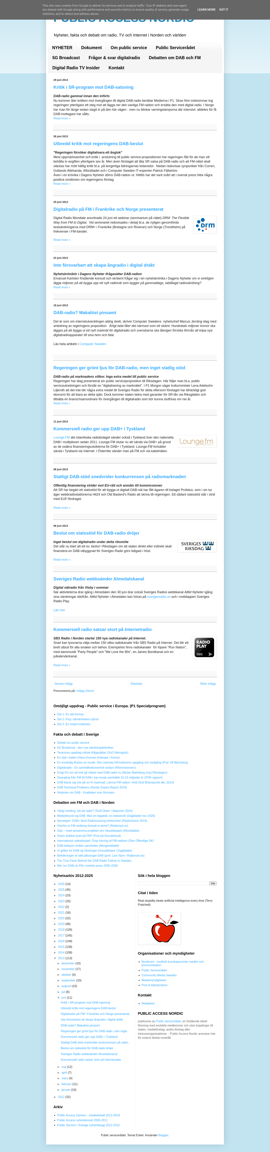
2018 (61, 929)
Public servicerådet (168, 1021)
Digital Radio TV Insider (76, 67)
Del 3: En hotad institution (74, 724)
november (68, 969)
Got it (223, 9)
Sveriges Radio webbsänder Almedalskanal (98, 578)
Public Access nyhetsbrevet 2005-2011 (82, 1120)
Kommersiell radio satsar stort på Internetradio (102, 629)
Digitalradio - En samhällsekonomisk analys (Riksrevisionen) (96, 767)
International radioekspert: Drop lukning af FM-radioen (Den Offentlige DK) (105, 840)
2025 (61, 889)
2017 (61, 935)
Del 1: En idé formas (70, 714)
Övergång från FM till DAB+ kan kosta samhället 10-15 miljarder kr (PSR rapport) (110, 777)
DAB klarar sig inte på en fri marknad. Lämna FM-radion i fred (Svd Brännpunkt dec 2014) (115, 782)
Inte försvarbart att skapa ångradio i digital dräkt (104, 265)
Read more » (62, 118)
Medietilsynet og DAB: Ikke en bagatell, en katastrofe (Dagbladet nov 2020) (106, 815)
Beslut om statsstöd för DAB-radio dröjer (96, 533)
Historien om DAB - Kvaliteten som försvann (85, 792)
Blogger (163, 1135)
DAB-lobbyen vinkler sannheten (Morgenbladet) (88, 845)
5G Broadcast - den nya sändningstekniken (85, 747)
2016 (61, 941)
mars (65, 1078)
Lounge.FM (61, 437)
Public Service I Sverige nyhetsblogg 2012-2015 (88, 1125)
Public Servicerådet (175, 47)
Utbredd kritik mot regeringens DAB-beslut (98, 143)
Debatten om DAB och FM (175, 57)
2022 (61, 906)
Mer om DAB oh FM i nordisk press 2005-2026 (87, 865)
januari (66, 1089)
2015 (61, 946)
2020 (61, 918)
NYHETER (62, 47)
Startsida (136, 683)
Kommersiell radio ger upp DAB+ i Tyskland (99, 428)
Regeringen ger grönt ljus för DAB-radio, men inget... (95, 1031)
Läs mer (59, 610)
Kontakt (116, 67)
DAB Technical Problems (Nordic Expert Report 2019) (92, 787)
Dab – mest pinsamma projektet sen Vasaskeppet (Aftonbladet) (98, 830)
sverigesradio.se (159, 597)
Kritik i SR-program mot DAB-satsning (93, 87)
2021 (61, 912)
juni (64, 997)
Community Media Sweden (159, 975)
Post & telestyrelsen (155, 985)
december (68, 963)
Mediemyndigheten (154, 980)
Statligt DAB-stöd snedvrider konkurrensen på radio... (95, 1042)
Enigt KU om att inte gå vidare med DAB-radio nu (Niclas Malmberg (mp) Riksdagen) (112, 772)
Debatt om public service (73, 742)
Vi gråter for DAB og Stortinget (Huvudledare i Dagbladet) (94, 850)
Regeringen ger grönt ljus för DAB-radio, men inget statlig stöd (119, 367)
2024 (61, 895)
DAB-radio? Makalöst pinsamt (84, 312)
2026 (61, 884)
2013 (61, 958)
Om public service (129, 47)
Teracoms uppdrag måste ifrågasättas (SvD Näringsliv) (92, 752)
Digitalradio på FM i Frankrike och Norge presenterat (108, 209)
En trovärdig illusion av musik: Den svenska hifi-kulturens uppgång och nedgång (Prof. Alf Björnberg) (122, 762)
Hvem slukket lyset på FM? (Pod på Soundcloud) (89, 835)
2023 (61, 901)
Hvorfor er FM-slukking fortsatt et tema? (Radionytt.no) (92, 825)
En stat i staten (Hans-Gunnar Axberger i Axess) (88, 757)
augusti (67, 986)
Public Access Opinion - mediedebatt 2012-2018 (88, 1115)
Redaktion (148, 1003)
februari (67, 1084)
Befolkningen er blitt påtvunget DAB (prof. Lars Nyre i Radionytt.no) (101, 855)
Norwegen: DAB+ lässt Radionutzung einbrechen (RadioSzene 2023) (102, 820)
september (69, 980)
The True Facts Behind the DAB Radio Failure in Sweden (94, 860)
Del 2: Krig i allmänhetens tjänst (77, 719)
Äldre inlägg (208, 683)
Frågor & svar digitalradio (114, 57)
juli (64, 991)
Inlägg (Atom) (85, 690)
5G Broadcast (66, 57)
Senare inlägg (63, 683)
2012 (61, 1096)
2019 (61, 923)
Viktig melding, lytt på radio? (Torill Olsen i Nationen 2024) (95, 810)
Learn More (206, 9)
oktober (67, 974)
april (65, 1072)
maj (64, 1066)
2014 (61, 952)
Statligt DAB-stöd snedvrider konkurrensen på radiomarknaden (119, 476)
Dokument (91, 47)
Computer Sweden (93, 344)
